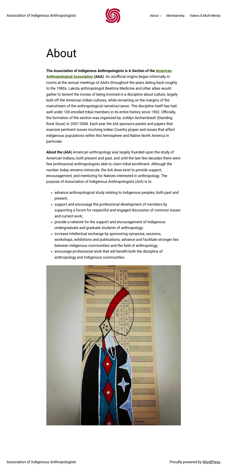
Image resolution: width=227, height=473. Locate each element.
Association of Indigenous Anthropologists (41, 15)
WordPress (211, 462)
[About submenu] (160, 16)
